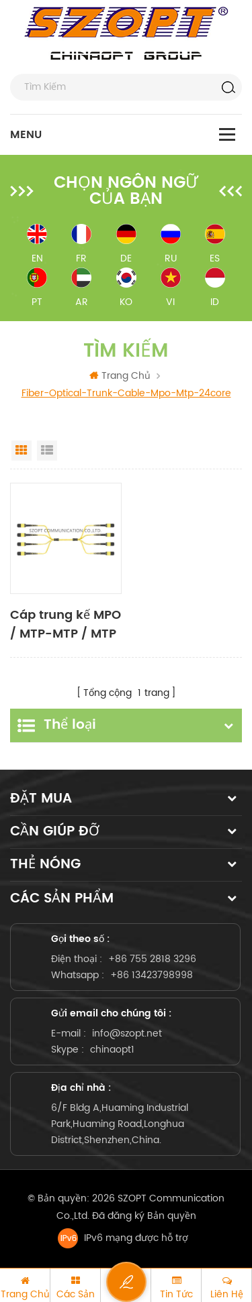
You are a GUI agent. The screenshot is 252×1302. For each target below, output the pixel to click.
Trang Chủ (120, 375)
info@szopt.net (127, 1033)
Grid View (21, 450)
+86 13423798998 (151, 975)
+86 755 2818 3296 (152, 959)
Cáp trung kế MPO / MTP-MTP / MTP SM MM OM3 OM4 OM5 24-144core (65, 625)
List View (47, 450)
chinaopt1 (112, 1049)
